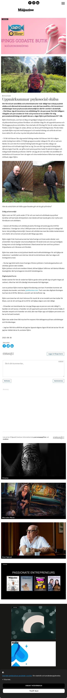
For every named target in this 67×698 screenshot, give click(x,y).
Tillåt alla (33, 691)
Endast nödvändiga (34, 685)
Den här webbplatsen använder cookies (17, 676)
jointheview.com (32, 290)
